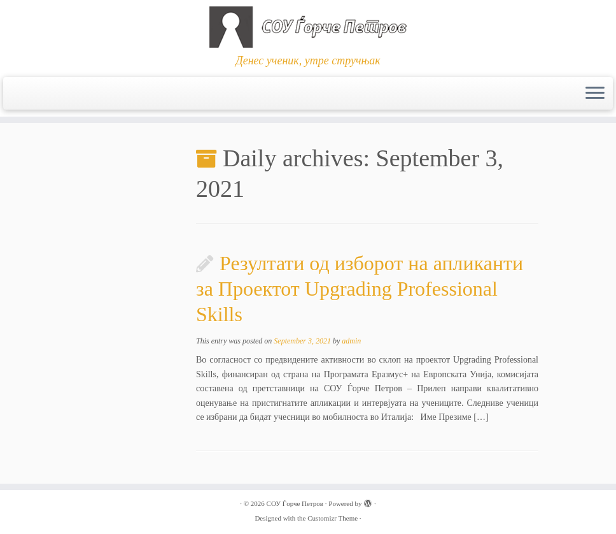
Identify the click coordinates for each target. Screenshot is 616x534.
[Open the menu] (595, 93)
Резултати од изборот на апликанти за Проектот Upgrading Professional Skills (359, 289)
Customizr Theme (332, 518)
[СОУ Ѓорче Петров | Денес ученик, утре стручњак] (308, 27)
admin (351, 340)
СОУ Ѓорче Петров (295, 503)
